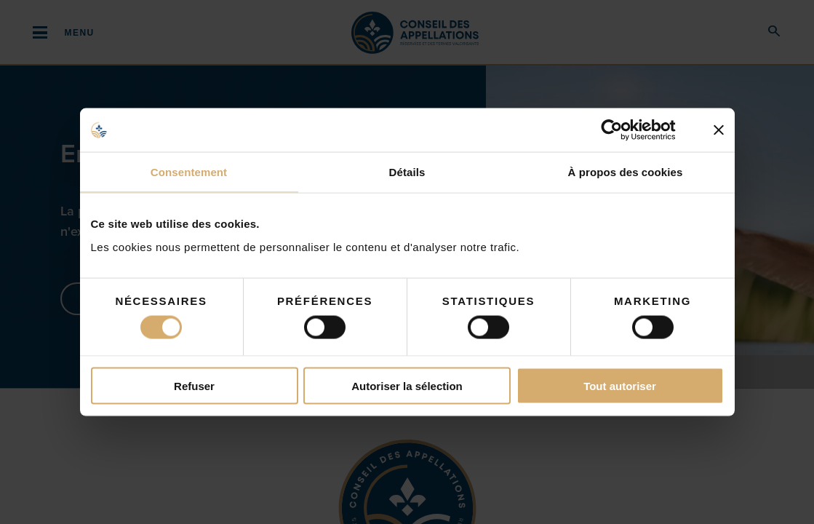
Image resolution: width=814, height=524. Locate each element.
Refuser (194, 385)
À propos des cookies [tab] (625, 172)
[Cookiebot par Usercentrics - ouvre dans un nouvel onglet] (623, 130)
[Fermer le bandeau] (719, 130)
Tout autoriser (619, 385)
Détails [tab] (407, 172)
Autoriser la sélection (407, 385)
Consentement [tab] (189, 172)
